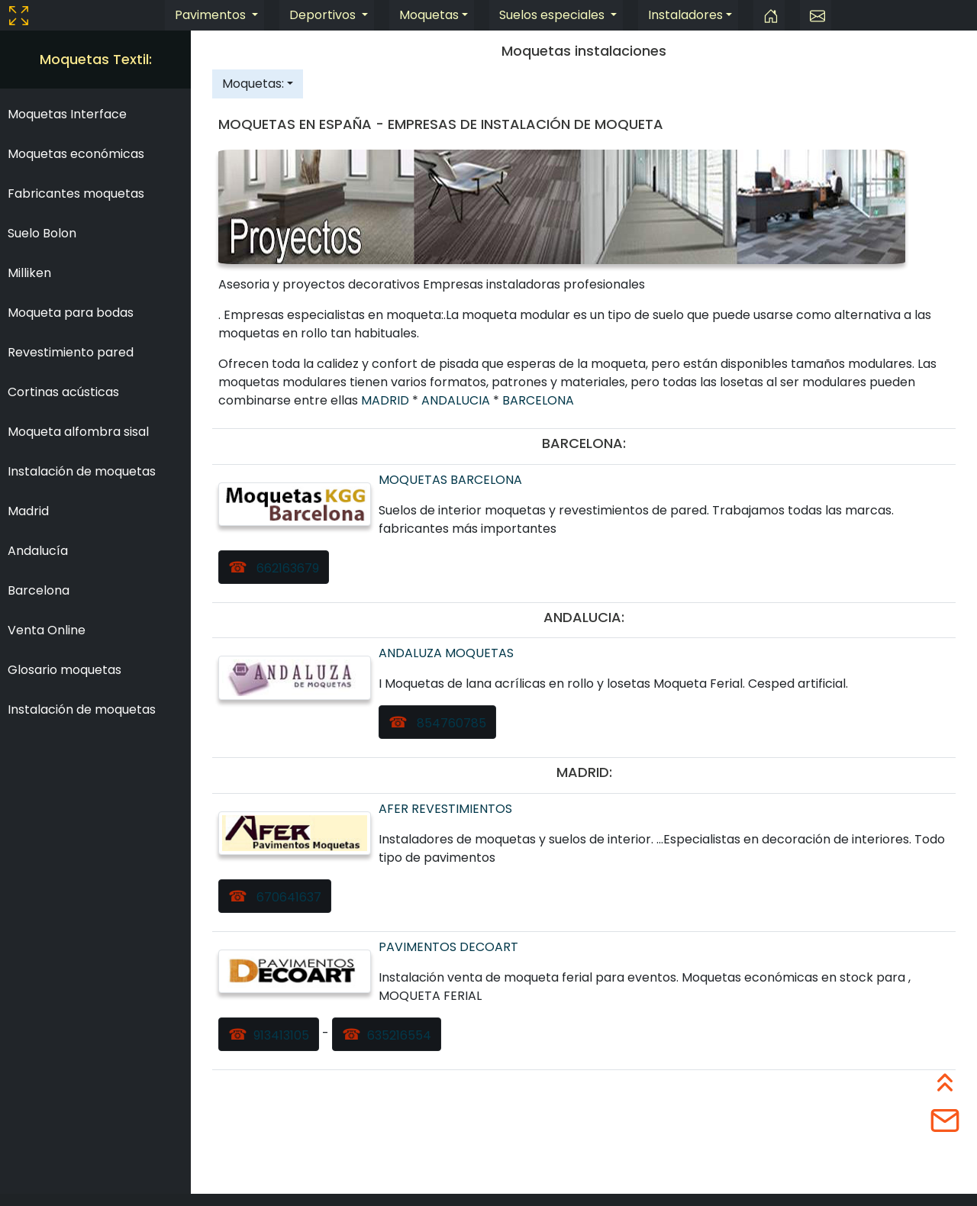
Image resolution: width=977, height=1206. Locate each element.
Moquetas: (253, 83)
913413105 (281, 1035)
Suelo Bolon (42, 233)
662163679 (286, 568)
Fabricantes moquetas (76, 193)
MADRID (386, 400)
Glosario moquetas (64, 670)
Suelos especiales (553, 15)
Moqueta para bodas (71, 312)
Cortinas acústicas (63, 392)
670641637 (287, 897)
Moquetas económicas (76, 154)
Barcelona (38, 590)
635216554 (399, 1035)
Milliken (29, 273)
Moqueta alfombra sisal (78, 431)
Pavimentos (212, 15)
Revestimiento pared (71, 352)
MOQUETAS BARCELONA (450, 480)
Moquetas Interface (67, 114)
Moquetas (429, 15)
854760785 (450, 723)
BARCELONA (538, 400)
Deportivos (324, 15)
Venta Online (46, 630)
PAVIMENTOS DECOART (448, 947)
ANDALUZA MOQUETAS (446, 653)
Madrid (28, 511)
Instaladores (685, 15)
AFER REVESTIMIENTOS (445, 808)
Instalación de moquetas (82, 471)
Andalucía (38, 550)
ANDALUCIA (457, 400)
